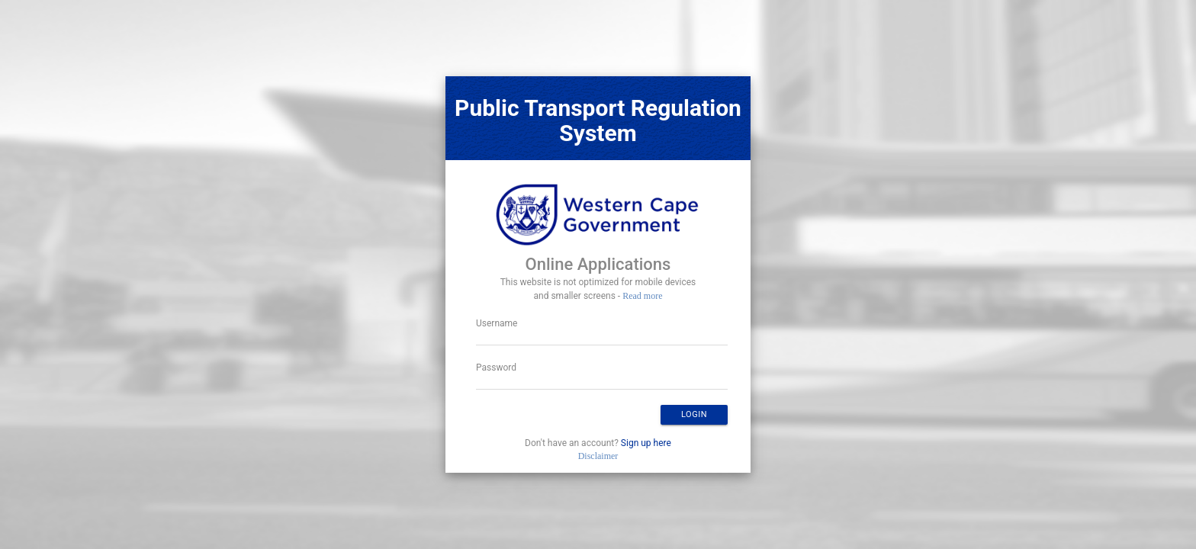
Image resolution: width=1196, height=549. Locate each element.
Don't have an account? (598, 443)
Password (496, 367)
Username (496, 323)
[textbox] (602, 339)
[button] (694, 415)
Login (694, 414)
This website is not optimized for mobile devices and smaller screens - (598, 289)
